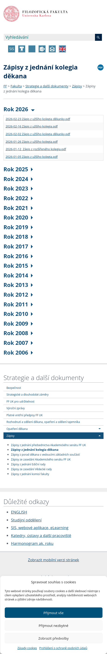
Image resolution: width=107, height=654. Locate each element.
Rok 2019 (18, 227)
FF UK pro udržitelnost (20, 401)
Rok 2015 (18, 265)
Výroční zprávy (15, 408)
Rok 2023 (18, 188)
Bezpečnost (13, 388)
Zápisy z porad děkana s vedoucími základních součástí (45, 454)
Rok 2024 (18, 179)
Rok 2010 (18, 313)
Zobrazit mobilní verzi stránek (53, 559)
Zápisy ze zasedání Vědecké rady (31, 469)
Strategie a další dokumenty (46, 86)
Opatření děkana (17, 429)
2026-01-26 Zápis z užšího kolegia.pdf (32, 142)
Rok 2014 (18, 275)
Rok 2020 (18, 217)
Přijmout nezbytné (53, 625)
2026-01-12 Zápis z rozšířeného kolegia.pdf (36, 149)
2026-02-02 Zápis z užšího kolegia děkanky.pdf (38, 134)
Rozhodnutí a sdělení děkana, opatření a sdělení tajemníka (43, 422)
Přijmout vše (53, 612)
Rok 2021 (18, 208)
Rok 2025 (18, 169)
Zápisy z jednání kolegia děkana (34, 450)
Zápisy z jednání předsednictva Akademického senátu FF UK (48, 445)
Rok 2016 (18, 256)
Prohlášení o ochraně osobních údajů (63, 648)
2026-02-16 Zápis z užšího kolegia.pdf (32, 126)
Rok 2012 (18, 294)
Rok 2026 (19, 109)
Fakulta (16, 86)
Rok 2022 (18, 198)
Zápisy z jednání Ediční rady (28, 464)
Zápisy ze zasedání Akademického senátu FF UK (41, 459)
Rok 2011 (18, 304)
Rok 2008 (18, 333)
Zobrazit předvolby (53, 638)
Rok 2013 (18, 285)
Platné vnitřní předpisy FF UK (24, 415)
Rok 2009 (18, 323)
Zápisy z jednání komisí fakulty (30, 474)
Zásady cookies (27, 648)
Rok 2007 (18, 342)
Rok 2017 (18, 246)
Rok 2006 (18, 352)
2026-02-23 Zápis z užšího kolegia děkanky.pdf (38, 119)
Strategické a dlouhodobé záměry (27, 394)
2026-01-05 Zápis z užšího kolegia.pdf (32, 157)
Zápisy (77, 86)
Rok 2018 (18, 236)
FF (5, 86)
